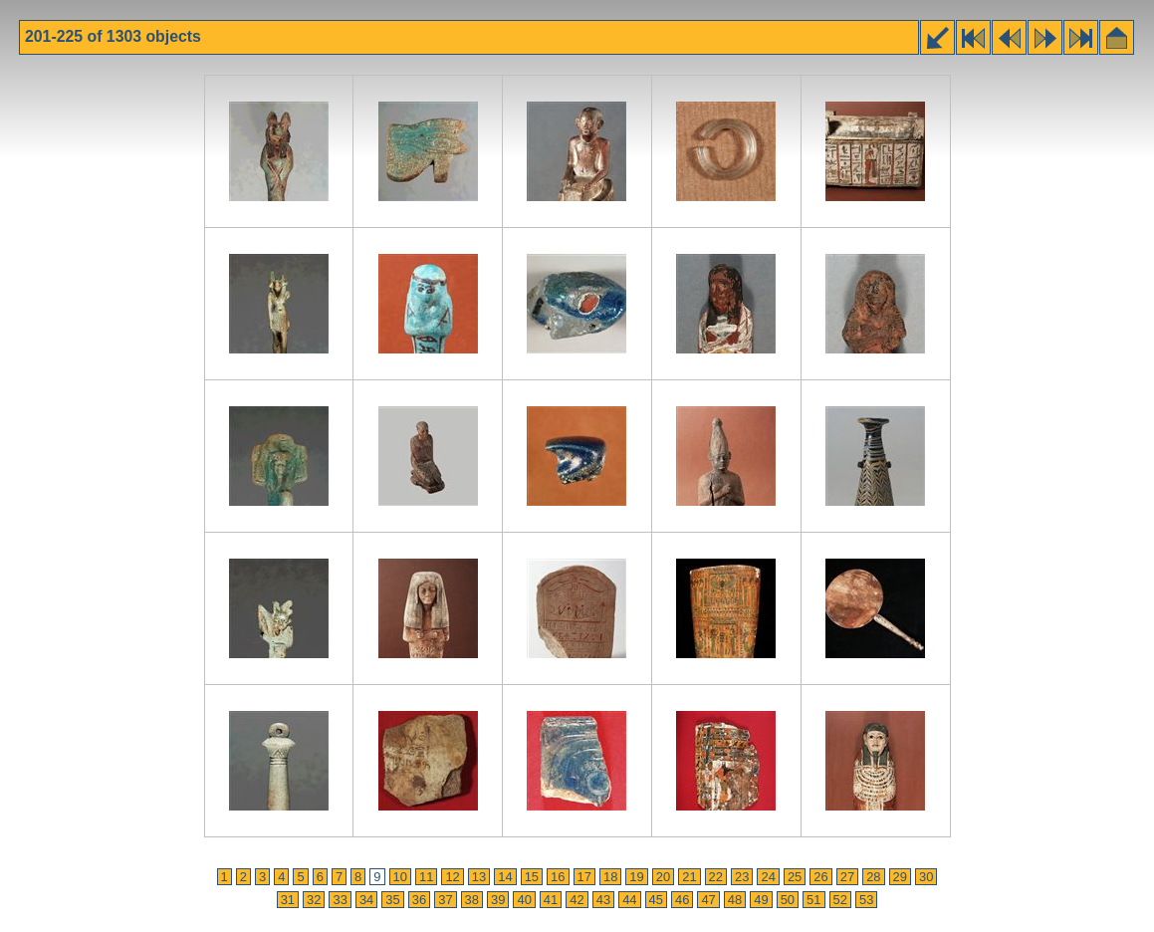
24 (768, 876)
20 (663, 876)
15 (532, 876)
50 (788, 899)
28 (873, 876)
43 (603, 899)
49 (761, 899)
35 (392, 899)
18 (610, 876)
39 (498, 899)
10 (400, 876)
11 (426, 876)
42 (576, 899)
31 (288, 899)
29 (900, 876)
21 (689, 876)
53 (866, 899)
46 (682, 899)
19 (636, 876)
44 (629, 899)
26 (820, 876)
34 (366, 899)
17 (584, 876)
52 (840, 899)
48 (735, 899)
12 (452, 876)
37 (445, 899)
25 (795, 876)
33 (339, 899)
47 (708, 899)
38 (472, 899)
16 (558, 876)
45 (656, 899)
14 (505, 876)
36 (419, 899)
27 (847, 876)
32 (314, 899)
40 (524, 899)
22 (716, 876)
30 (926, 876)
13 (479, 876)
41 (551, 899)
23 (742, 876)
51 (813, 899)
